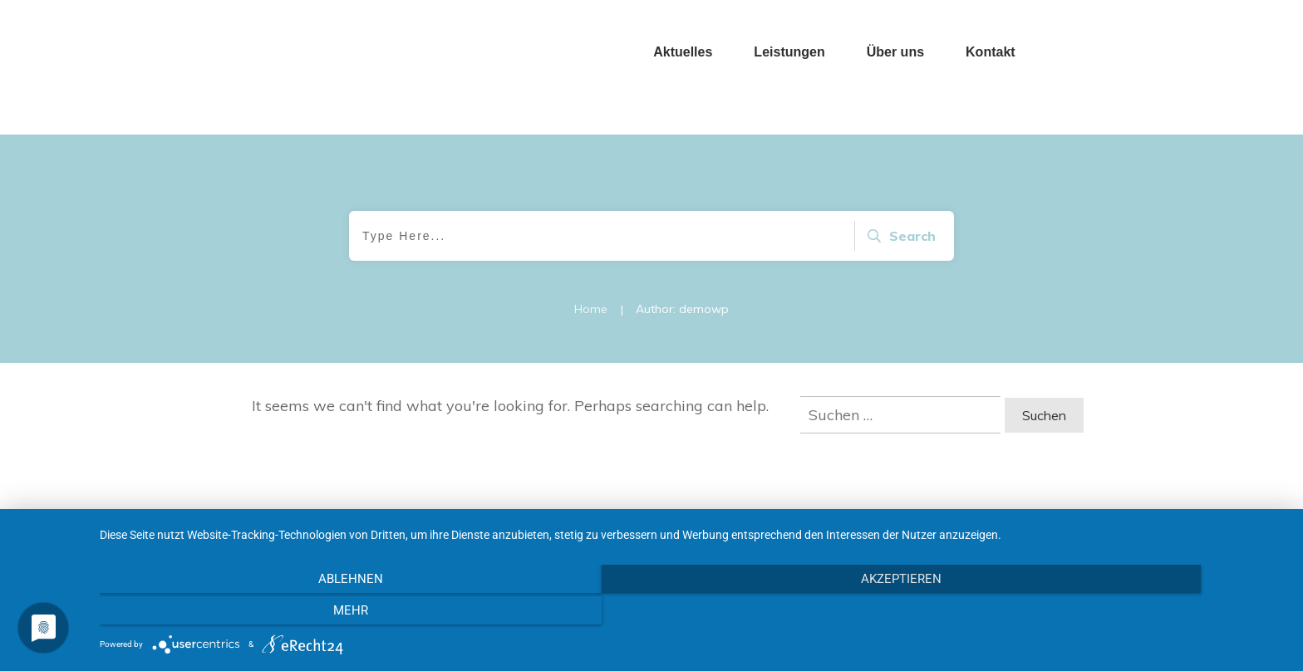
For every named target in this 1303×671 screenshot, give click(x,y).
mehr (1108, 612)
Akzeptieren (692, 612)
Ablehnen (277, 612)
